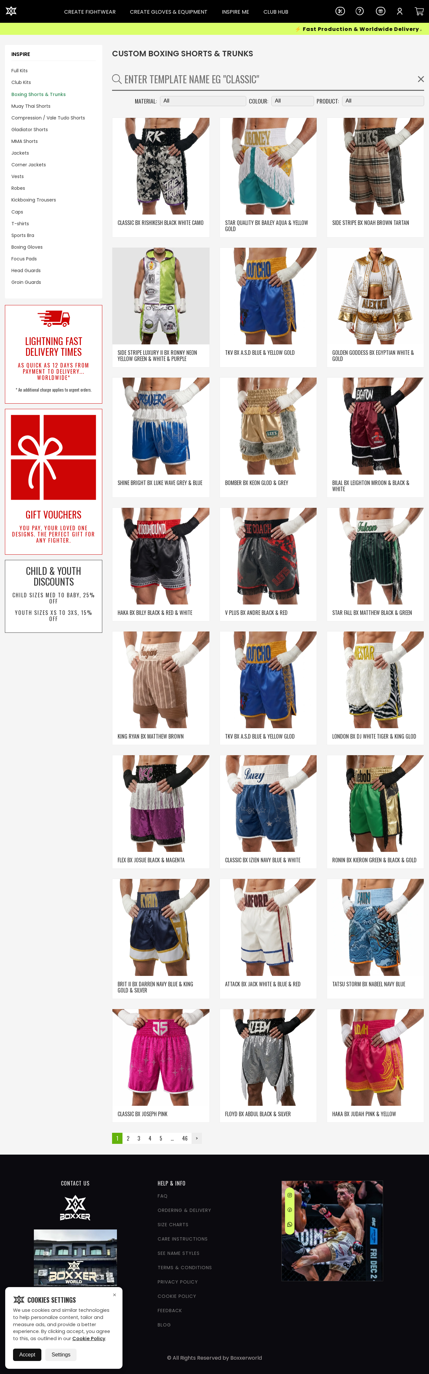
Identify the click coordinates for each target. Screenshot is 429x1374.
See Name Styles (179, 1253)
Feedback (170, 1310)
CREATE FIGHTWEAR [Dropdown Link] (90, 12)
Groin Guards (26, 282)
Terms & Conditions (185, 1267)
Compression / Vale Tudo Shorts (48, 118)
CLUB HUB (276, 12)
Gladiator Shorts (29, 129)
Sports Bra (22, 235)
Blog (164, 1325)
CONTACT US (75, 1183)
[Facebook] (290, 1211)
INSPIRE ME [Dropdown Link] (235, 12)
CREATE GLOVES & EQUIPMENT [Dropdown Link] (168, 12)
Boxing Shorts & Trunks (38, 94)
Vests (17, 176)
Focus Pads (24, 259)
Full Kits (19, 70)
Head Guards (26, 270)
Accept (27, 1354)
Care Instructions (183, 1239)
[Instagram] (290, 1196)
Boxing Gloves (27, 247)
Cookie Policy (88, 1338)
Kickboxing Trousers (33, 200)
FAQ (163, 1196)
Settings (60, 1354)
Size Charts (173, 1224)
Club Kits (21, 82)
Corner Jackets (28, 164)
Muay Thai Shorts (30, 106)
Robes (18, 188)
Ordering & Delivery (184, 1210)
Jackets (20, 153)
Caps (17, 212)
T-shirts (20, 223)
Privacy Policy (178, 1282)
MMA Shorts (24, 141)
